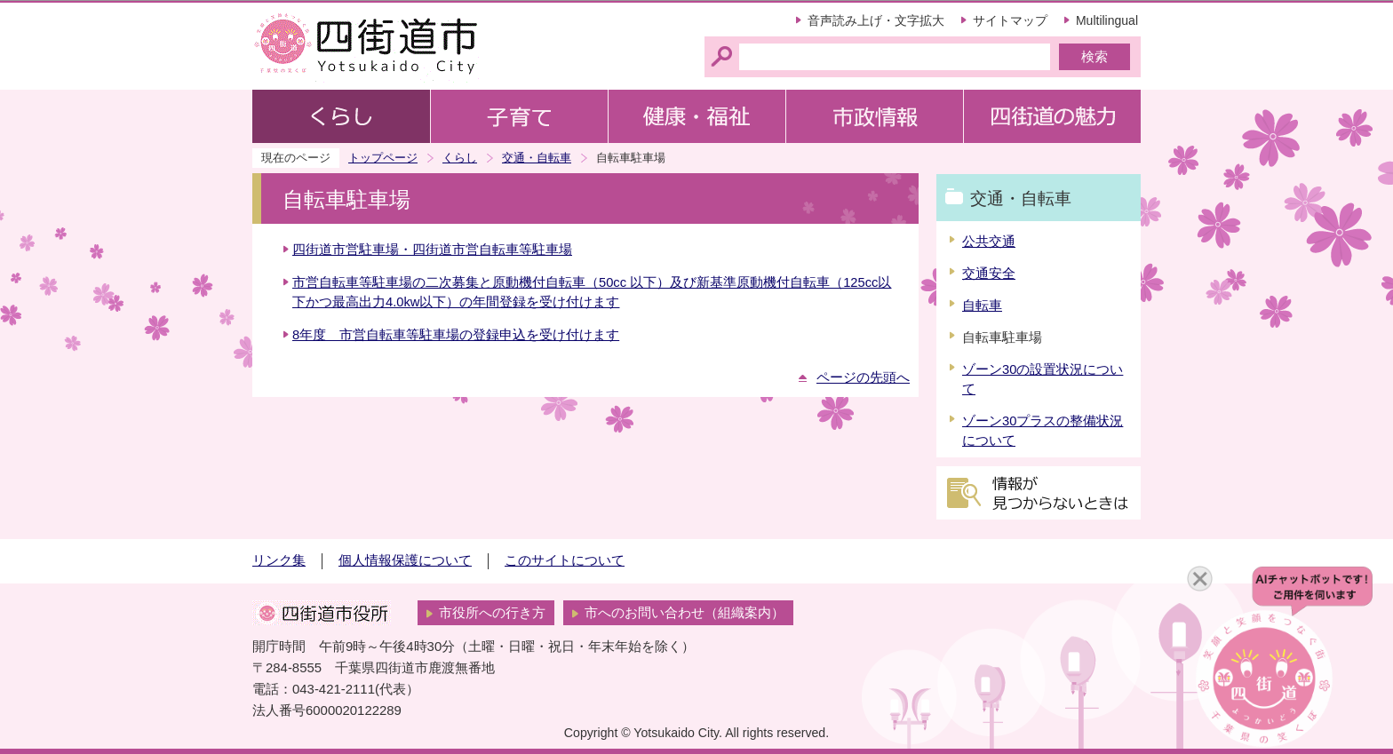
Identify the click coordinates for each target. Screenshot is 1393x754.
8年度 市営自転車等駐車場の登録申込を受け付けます (455, 335)
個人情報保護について (405, 560)
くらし (459, 157)
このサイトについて (565, 560)
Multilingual (1107, 20)
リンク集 (279, 560)
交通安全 (988, 273)
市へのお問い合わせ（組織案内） (684, 613)
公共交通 (988, 241)
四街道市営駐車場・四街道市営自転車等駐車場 (432, 249)
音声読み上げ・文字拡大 (876, 20)
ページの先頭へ (863, 377)
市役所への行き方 (492, 613)
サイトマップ (1010, 20)
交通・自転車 (536, 157)
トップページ (383, 157)
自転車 (982, 305)
